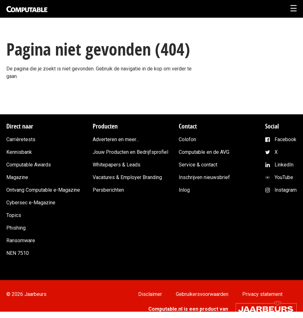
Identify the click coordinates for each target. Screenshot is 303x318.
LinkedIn (284, 165)
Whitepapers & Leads (116, 165)
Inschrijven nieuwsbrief (204, 177)
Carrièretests (20, 139)
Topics (13, 215)
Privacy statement (262, 294)
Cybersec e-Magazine (30, 203)
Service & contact (198, 165)
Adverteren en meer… (116, 139)
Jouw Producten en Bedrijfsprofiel (130, 152)
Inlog (184, 190)
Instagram (286, 190)
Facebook (285, 139)
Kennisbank (19, 152)
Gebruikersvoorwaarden (202, 294)
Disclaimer (150, 294)
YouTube (284, 177)
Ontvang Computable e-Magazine (43, 190)
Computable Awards (28, 165)
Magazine (17, 177)
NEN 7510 (17, 253)
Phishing (16, 228)
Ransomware (20, 240)
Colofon (187, 139)
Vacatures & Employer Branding (127, 177)
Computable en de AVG (204, 152)
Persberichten (108, 190)
